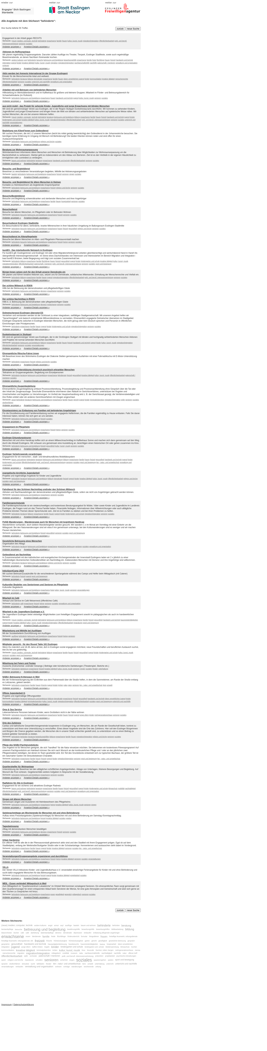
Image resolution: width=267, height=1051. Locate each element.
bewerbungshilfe (70, 60)
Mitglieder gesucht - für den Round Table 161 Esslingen (29, 644)
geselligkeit (60, 894)
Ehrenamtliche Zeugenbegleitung (18, 386)
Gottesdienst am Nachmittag (16, 554)
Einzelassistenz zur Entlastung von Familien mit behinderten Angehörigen (39, 410)
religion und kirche (48, 142)
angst (13, 400)
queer (3, 960)
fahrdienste (62, 375)
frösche (44, 685)
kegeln (46, 947)
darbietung (24, 669)
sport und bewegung (103, 264)
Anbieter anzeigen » (11, 47)
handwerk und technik (124, 60)
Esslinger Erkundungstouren (16, 438)
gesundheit (72, 229)
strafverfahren (7, 403)
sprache (4, 964)
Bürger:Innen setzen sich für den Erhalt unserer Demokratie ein (33, 272)
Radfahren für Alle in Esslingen (17, 783)
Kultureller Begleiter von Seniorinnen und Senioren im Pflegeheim (35, 584)
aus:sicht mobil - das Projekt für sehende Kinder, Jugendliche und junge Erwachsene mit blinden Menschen (56, 106)
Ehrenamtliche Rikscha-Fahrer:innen (20, 353)
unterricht (110, 964)
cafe (22, 933)
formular (84, 936)
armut (56, 926)
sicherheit (64, 960)
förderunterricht (74, 936)
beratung (23, 79)
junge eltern (84, 715)
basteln (14, 174)
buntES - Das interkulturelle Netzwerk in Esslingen (27, 250)
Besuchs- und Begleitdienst (16, 168)
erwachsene (51, 41)
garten (87, 941)
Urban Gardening (11, 840)
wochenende (89, 967)
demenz (44, 291)
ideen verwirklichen (71, 79)
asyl (25, 60)
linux (83, 950)
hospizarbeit (66, 201)
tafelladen (40, 964)
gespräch (68, 894)
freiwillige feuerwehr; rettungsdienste (123, 936)
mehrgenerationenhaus (104, 715)
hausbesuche (73, 944)
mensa (137, 950)
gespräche (5, 944)
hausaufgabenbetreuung (57, 944)
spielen (69, 818)
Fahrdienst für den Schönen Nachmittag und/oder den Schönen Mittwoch (38, 489)
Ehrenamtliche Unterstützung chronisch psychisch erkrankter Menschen (38, 369)
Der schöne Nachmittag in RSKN (18, 299)
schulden (39, 960)
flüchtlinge (100, 60)
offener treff (132, 953)
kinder (19, 63)
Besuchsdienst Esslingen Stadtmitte (20, 223)
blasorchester (6, 933)
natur (70, 685)
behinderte (42, 41)
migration (54, 63)
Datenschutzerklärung (23, 1004)
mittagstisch (77, 894)
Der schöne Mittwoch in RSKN (17, 285)
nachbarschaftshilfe (81, 63)
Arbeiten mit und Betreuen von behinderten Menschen (29, 90)
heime (65, 242)
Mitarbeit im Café (10, 598)
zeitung (98, 967)
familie (59, 41)
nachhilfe (93, 63)
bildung (30, 79)
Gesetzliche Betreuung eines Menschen (22, 541)
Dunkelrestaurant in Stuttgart (16, 334)
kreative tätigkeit (28, 63)
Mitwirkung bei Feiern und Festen (19, 663)
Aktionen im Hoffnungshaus (16, 52)
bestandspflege (7, 929)
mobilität (121, 788)
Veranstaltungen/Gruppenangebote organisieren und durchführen (35, 856)
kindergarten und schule (11, 120)
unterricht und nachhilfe (41, 82)
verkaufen (19, 967)
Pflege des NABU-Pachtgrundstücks (20, 745)
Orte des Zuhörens (11, 723)
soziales (29, 44)
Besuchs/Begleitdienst (13, 196)
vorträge (66, 967)
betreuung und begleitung (53, 60)
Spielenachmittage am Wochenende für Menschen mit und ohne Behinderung (40, 813)
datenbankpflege (47, 933)
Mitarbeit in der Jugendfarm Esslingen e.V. (23, 611)
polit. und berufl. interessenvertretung (96, 120)
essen (52, 894)
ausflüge (14, 636)
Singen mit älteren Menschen (16, 799)
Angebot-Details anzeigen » (36, 47)
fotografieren (94, 936)
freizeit (112, 60)
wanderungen (76, 967)
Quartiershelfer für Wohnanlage (18, 766)
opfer (123, 400)
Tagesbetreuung (10, 826)
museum (74, 953)
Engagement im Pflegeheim (16, 427)
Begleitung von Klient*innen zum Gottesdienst (25, 130)
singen (71, 174)
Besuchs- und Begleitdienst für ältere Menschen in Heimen (31, 182)
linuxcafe (90, 950)
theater (95, 669)
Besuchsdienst (9, 209)
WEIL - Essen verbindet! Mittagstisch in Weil (24, 883)
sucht (33, 964)
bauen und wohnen (18, 161)
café (22, 604)
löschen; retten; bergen (104, 950)
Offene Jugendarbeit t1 (13, 693)
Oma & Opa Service (12, 709)
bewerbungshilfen (42, 737)
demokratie (38, 79)
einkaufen (87, 933)
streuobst (25, 964)
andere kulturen (17, 60)
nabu (65, 685)
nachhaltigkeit (130, 788)
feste (94, 60)
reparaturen (78, 623)
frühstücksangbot (60, 941)
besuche (39, 60)
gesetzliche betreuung (66, 546)
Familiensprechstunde (13, 503)
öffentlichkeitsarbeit (106, 41)
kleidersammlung (112, 947)
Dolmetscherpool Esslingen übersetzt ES (22, 313)
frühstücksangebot (76, 941)
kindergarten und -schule (94, 947)
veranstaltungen (16, 123)
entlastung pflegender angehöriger (106, 933)
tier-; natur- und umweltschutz (107, 462)
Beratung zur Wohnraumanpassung (20, 149)
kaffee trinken (37, 947)
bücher (16, 933)
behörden (24, 737)
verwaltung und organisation (126, 63)
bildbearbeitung (117, 929)
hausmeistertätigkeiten (129, 620)
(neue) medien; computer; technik (24, 41)
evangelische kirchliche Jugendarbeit (21, 473)
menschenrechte (121, 79)
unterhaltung (103, 669)
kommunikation (96, 79)
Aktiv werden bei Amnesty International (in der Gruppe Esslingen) (35, 73)
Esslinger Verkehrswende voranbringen (22, 454)
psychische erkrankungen (126, 956)
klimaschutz (112, 788)
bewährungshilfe (73, 929)
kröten (60, 685)
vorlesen (5, 65)
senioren (22, 44)
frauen (64, 41)
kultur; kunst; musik (75, 41)
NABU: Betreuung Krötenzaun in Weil (21, 677)
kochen (134, 947)
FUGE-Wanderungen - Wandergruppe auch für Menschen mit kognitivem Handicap (43, 522)
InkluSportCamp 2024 (13, 571)
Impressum (6, 1004)
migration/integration (91, 41)
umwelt (109, 685)
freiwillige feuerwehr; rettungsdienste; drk (17, 941)
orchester (33, 956)
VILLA (5, 867)
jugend (13, 63)
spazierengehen (100, 960)
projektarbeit (75, 875)
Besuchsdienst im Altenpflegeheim (19, 236)
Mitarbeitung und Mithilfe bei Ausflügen (22, 630)
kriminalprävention (97, 400)
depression (77, 933)
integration (6, 63)
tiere (104, 685)
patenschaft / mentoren (106, 63)
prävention (99, 956)
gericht (76, 400)
